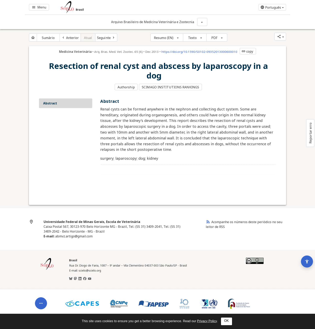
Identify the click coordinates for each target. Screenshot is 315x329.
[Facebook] (84, 278)
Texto (192, 38)
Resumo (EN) (163, 38)
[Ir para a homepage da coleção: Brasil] (113, 7)
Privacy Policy (207, 321)
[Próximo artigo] (106, 38)
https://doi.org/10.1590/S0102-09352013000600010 (199, 52)
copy (247, 51)
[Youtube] (89, 278)
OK (226, 320)
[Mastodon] (75, 278)
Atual (88, 38)
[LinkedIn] (80, 278)
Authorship (126, 87)
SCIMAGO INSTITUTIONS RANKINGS (170, 87)
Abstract (50, 103)
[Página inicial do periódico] (33, 38)
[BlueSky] (70, 278)
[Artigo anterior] (70, 38)
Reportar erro (310, 133)
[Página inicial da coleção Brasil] (47, 269)
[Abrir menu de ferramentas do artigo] (41, 299)
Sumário (48, 38)
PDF (214, 38)
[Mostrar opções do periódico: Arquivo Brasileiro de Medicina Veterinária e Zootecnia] (202, 22)
